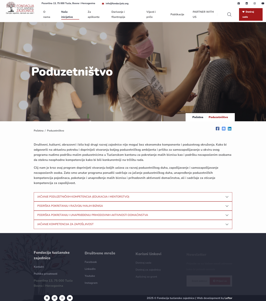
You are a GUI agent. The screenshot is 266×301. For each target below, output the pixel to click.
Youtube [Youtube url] (90, 277)
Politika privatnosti (45, 275)
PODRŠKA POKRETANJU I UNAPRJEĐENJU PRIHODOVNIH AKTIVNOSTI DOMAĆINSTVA (92, 215)
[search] (229, 14)
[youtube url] (263, 3)
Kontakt (39, 268)
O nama (46, 14)
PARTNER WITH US (203, 14)
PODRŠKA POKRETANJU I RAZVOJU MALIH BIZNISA (70, 206)
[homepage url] (20, 8)
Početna (197, 117)
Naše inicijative (67, 14)
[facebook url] (239, 3)
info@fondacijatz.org (117, 3)
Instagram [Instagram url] (91, 284)
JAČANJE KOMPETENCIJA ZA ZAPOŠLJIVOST (65, 224)
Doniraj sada (248, 14)
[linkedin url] (247, 3)
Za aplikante (94, 14)
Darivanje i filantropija (118, 14)
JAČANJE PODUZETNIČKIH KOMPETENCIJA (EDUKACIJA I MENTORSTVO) (83, 197)
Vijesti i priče (151, 14)
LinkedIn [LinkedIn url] (90, 270)
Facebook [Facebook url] (91, 263)
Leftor (228, 298)
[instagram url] (255, 3)
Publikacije (177, 14)
